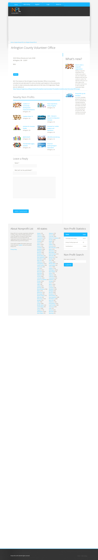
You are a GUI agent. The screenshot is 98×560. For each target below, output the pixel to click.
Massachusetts (52, 247)
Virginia (50, 268)
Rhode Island (52, 263)
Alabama (51, 233)
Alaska (38, 233)
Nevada (51, 258)
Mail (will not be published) (23, 170)
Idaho (50, 243)
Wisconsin (39, 271)
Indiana (51, 244)
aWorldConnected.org (53, 137)
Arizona (51, 235)
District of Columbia (53, 238)
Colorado (51, 236)
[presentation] (25, 205)
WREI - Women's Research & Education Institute (53, 118)
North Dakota (40, 255)
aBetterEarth (26, 137)
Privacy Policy (14, 249)
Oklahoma (39, 262)
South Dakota (52, 265)
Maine (50, 249)
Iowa (38, 243)
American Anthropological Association (51, 145)
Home (12, 42)
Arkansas (39, 235)
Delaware (39, 239)
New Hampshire (41, 257)
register (20, 245)
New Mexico (40, 258)
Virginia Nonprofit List (19, 42)
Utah (38, 268)
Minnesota (51, 250)
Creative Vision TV (28, 116)
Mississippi (51, 252)
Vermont (39, 270)
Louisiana (39, 247)
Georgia (39, 241)
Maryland (39, 249)
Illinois (38, 244)
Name (17, 163)
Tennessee (39, 266)
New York (39, 260)
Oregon (51, 262)
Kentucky (51, 246)
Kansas (38, 246)
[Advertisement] (49, 28)
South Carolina (40, 265)
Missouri (39, 252)
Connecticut (40, 238)
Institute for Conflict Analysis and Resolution (53, 128)
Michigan (39, 250)
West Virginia (52, 271)
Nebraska (51, 255)
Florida (50, 239)
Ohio (50, 260)
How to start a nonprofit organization (79, 67)
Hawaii (50, 241)
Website (15, 74)
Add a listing (84, 556)
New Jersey (51, 257)
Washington (51, 270)
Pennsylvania (40, 263)
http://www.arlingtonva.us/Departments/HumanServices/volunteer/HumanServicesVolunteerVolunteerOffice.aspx (46, 89)
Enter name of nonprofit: (69, 259)
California (39, 236)
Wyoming (39, 273)
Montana (39, 254)
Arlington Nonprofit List (31, 42)
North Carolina (52, 254)
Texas (50, 266)
